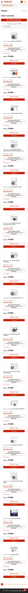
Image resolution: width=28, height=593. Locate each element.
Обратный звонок (8, 5)
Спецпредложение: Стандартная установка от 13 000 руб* (14, 49)
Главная (4, 10)
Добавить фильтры (14, 20)
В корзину (14, 63)
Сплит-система (12, 41)
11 (25, 584)
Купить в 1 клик (14, 60)
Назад (24, 10)
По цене (6, 27)
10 (22, 584)
